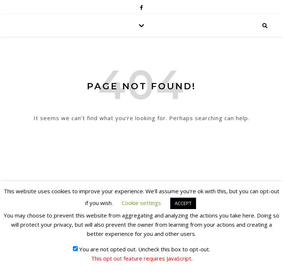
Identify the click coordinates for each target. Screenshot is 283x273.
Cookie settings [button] (141, 202)
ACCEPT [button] (183, 203)
